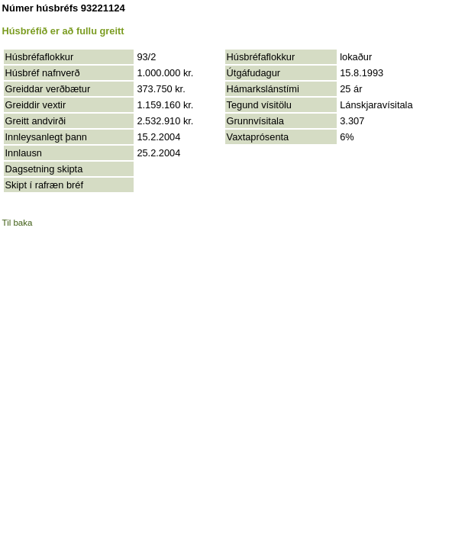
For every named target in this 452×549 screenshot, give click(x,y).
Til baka (17, 222)
